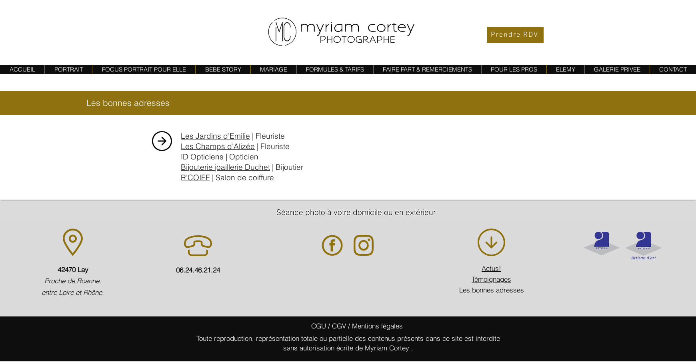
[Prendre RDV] (515, 35)
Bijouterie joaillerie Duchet (225, 167)
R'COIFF (195, 177)
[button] (222, 69)
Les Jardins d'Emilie (215, 136)
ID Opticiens (202, 156)
